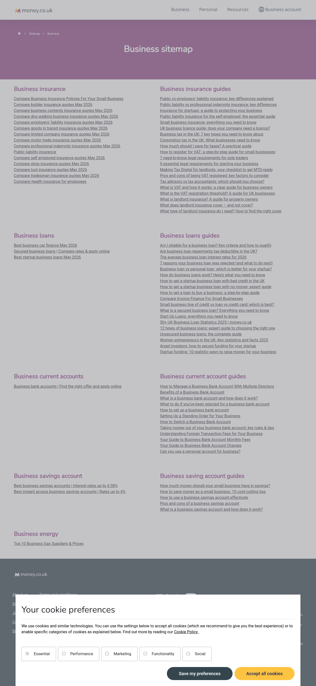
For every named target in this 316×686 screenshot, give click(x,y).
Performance (77, 653)
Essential (38, 653)
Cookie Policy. (186, 632)
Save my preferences (199, 673)
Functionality (159, 653)
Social (196, 653)
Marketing (118, 653)
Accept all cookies (264, 673)
